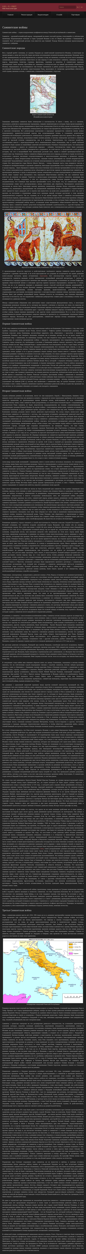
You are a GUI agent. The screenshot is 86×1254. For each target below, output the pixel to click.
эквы (42, 849)
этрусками (43, 276)
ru (77, 7)
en (82, 7)
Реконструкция (26, 15)
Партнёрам (75, 15)
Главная (10, 15)
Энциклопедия (43, 15)
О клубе (59, 15)
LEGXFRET (9, 6)
